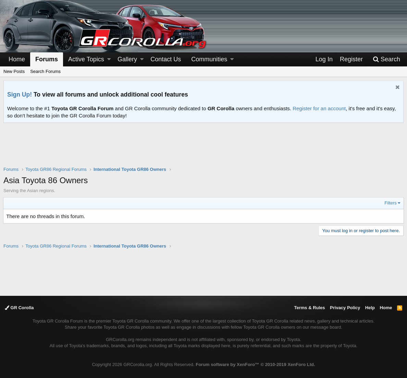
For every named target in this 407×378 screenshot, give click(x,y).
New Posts (14, 71)
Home (17, 59)
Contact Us (165, 59)
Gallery (127, 59)
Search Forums (45, 71)
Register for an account (319, 108)
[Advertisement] (203, 149)
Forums (46, 59)
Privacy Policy (345, 307)
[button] (109, 59)
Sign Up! (19, 94)
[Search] (386, 59)
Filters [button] (390, 202)
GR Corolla (19, 307)
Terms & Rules (309, 307)
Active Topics (86, 59)
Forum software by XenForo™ (255, 364)
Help (370, 307)
